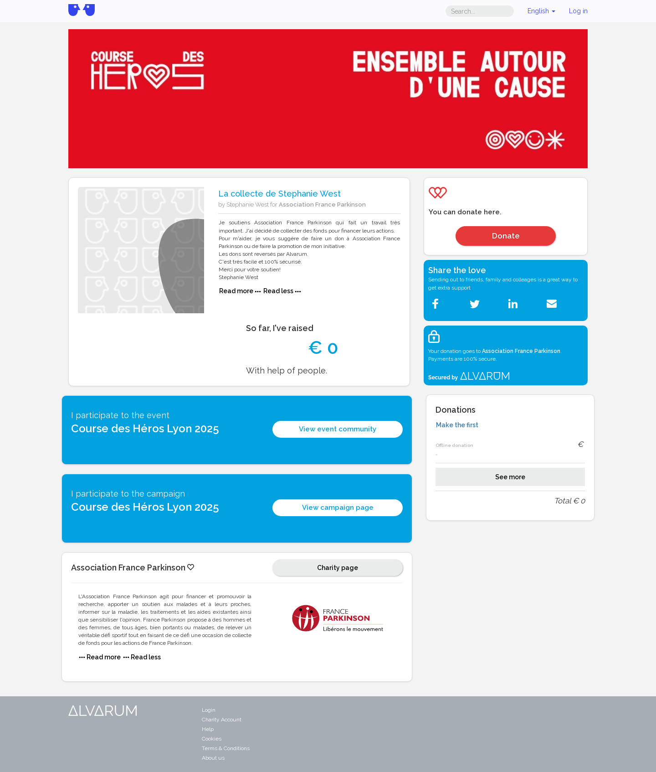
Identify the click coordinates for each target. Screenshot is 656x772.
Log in (578, 11)
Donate (506, 235)
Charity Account (221, 719)
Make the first (457, 425)
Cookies (211, 739)
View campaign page (338, 507)
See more (510, 477)
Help (208, 729)
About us (213, 758)
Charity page (337, 567)
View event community (337, 429)
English (541, 11)
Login (208, 710)
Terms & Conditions (226, 748)
